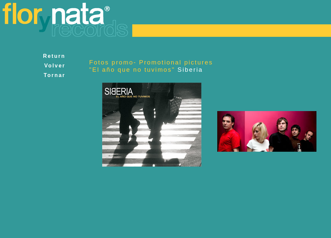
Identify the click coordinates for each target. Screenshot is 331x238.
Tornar (54, 75)
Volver (54, 65)
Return (54, 56)
